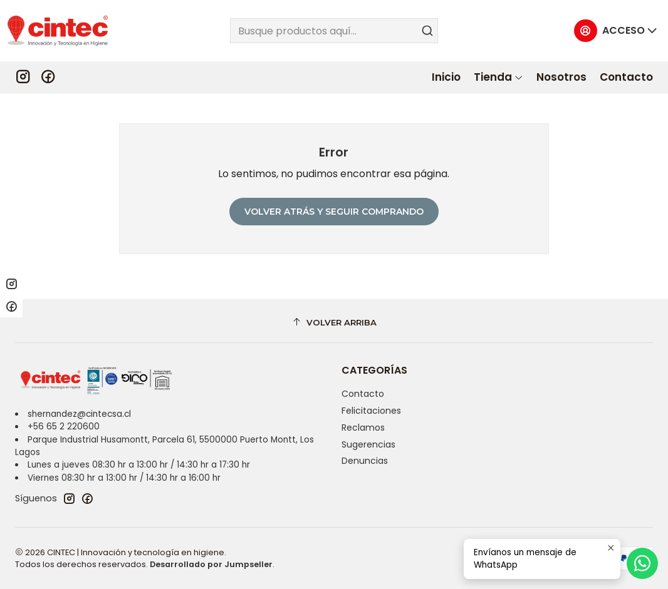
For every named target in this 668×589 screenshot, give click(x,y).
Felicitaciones (371, 410)
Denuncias (365, 460)
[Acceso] (615, 31)
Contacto (363, 393)
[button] (498, 77)
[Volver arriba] (334, 322)
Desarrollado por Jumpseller (211, 564)
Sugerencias (368, 444)
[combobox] (333, 30)
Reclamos (363, 427)
